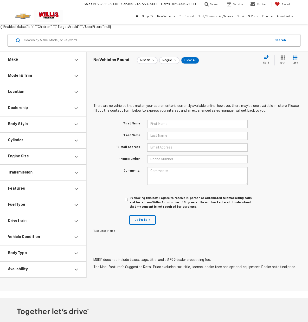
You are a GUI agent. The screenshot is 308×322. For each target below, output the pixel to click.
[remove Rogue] (169, 60)
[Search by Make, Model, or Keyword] (147, 40)
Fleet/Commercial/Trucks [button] (215, 16)
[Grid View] (281, 60)
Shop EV (147, 16)
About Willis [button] (285, 16)
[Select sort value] (267, 60)
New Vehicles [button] (166, 16)
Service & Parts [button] (247, 16)
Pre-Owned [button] (186, 16)
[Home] (137, 16)
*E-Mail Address (128, 147)
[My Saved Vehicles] (282, 4)
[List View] (295, 60)
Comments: (132, 170)
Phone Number (129, 159)
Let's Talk (142, 220)
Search (280, 40)
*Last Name (131, 135)
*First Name (131, 123)
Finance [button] (267, 16)
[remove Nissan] (147, 60)
